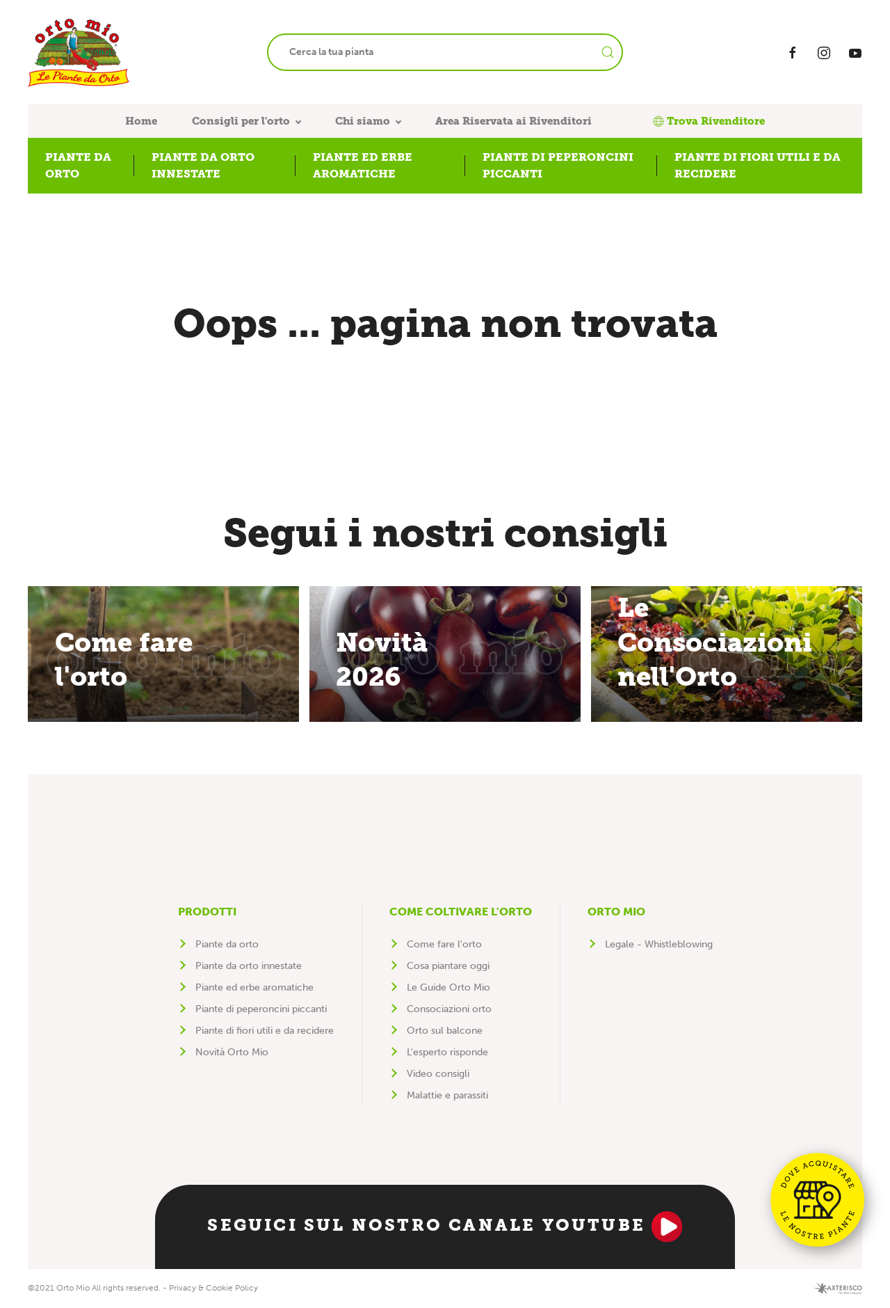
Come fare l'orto (444, 944)
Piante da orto (227, 944)
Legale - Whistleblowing (659, 944)
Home (141, 121)
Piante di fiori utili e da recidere (264, 1031)
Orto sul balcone (445, 1031)
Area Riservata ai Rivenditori (513, 121)
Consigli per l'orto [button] (241, 121)
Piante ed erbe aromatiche (254, 987)
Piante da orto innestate (248, 966)
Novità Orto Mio (231, 1052)
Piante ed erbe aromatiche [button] (362, 165)
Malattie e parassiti (447, 1095)
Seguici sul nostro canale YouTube (444, 1226)
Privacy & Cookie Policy (213, 1288)
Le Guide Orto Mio (448, 987)
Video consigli (438, 1074)
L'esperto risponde (447, 1052)
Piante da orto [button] (78, 165)
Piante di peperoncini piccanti (261, 1009)
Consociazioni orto (449, 1009)
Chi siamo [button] (362, 121)
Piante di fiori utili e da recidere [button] (757, 165)
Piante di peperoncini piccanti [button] (558, 165)
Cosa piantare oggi (448, 966)
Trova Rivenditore (709, 121)
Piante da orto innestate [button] (203, 165)
